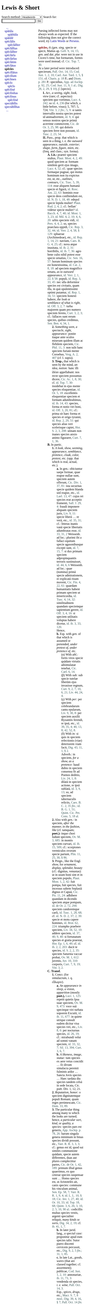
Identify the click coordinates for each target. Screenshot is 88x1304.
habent (76, 589)
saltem (67, 888)
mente (75, 351)
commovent (61, 123)
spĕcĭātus (10, 65)
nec (59, 282)
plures (55, 1161)
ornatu (51, 271)
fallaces (57, 316)
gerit (61, 165)
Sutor (76, 1240)
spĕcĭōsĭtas (11, 93)
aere (62, 1061)
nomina (62, 572)
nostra (59, 113)
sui (81, 1147)
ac (66, 161)
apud (73, 1236)
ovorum (71, 850)
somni (64, 1040)
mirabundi (67, 1037)
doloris (68, 127)
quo (56, 99)
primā (73, 120)
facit (64, 747)
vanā (59, 527)
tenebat (65, 668)
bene (50, 254)
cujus (76, 496)
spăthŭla (13, 34)
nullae (69, 475)
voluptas (62, 620)
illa (49, 289)
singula (74, 1133)
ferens (62, 313)
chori (72, 833)
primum (63, 1168)
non (62, 130)
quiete (78, 1016)
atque (73, 244)
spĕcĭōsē (10, 89)
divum (68, 1064)
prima (55, 413)
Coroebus (58, 354)
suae (59, 1002)
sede (62, 1085)
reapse (60, 475)
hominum (53, 175)
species (68, 113)
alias (64, 424)
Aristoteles (66, 1181)
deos (58, 196)
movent (61, 582)
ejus (66, 165)
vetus (69, 1061)
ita (66, 175)
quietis (69, 999)
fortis (64, 658)
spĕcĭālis (10, 41)
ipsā (66, 723)
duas (69, 1157)
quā (58, 289)
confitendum (70, 196)
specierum (44, 71)
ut (53, 178)
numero (76, 309)
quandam (62, 606)
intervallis (49, 113)
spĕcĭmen (10, 79)
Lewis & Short (21, 7)
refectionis (67, 740)
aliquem (64, 185)
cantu (64, 709)
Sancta (61, 1075)
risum (75, 578)
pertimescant (67, 1102)
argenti (56, 1216)
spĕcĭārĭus (11, 58)
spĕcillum (10, 75)
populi (63, 278)
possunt (70, 130)
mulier (68, 203)
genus (60, 1147)
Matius (51, 51)
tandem (70, 1082)
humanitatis (64, 589)
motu (67, 919)
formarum (67, 57)
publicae (62, 1271)
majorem (52, 309)
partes (55, 1164)
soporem (62, 1013)
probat (56, 957)
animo (56, 437)
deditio (75, 775)
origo (68, 417)
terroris (61, 561)
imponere (73, 506)
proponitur (63, 1236)
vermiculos (59, 850)
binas (80, 1137)
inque (64, 833)
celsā (79, 1082)
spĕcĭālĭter (14, 44)
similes (56, 1150)
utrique (61, 1020)
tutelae (74, 678)
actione (65, 785)
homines (57, 923)
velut (78, 1037)
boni (78, 406)
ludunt (56, 836)
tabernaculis (68, 799)
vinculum (62, 1188)
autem (71, 479)
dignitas (63, 871)
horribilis (53, 251)
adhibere (71, 895)
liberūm (66, 682)
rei (81, 496)
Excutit (72, 1013)
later (47, 68)
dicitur (69, 1023)
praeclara (53, 227)
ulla (64, 282)
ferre (56, 130)
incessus (57, 888)
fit (74, 771)
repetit (60, 999)
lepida (59, 203)
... (7, 27)
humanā (75, 185)
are (66, 1116)
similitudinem (65, 602)
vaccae (78, 953)
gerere (74, 609)
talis (68, 1240)
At (39, 68)
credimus (72, 320)
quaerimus (58, 1171)
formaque (53, 172)
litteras (65, 523)
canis (55, 1185)
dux (69, 551)
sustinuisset (73, 561)
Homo (65, 1178)
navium (64, 240)
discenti (69, 1243)
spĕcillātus (11, 72)
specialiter (67, 1216)
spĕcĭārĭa (10, 55)
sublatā (65, 788)
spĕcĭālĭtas (11, 48)
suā (75, 1006)
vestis (74, 1212)
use (78, 54)
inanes (56, 434)
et (57, 189)
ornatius (61, 258)
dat (51, 54)
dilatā (64, 781)
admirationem (73, 575)
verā (59, 520)
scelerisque (59, 427)
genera (56, 1137)
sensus (47, 120)
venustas (74, 871)
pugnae (64, 172)
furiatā (67, 351)
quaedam (71, 585)
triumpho (63, 926)
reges (55, 1102)
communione (69, 1150)
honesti (72, 295)
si (73, 110)
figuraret (65, 437)
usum (61, 874)
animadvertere (55, 117)
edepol (75, 199)
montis (68, 840)
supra (68, 357)
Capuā (68, 892)
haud (76, 764)
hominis (68, 192)
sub (74, 675)
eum (79, 1236)
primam (77, 551)
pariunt (64, 854)
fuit (73, 881)
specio (66, 88)
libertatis (77, 527)
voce (69, 1006)
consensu (67, 771)
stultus (51, 158)
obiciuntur (76, 468)
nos (77, 372)
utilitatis (72, 616)
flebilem (57, 344)
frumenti (62, 503)
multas (56, 1212)
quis (63, 737)
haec (66, 413)
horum (56, 261)
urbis (55, 220)
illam (76, 340)
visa (76, 1023)
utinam (72, 430)
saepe (60, 472)
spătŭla (9, 31)
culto (57, 254)
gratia (68, 940)
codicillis (76, 1209)
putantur (61, 292)
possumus (76, 375)
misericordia (64, 596)
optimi (51, 292)
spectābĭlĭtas (12, 106)
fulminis (62, 1071)
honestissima (60, 264)
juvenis (56, 960)
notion (63, 368)
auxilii (76, 716)
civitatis (66, 285)
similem (52, 165)
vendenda (62, 1281)
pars (74, 1126)
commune (76, 1185)
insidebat (57, 386)
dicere (55, 379)
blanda (79, 489)
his (54, 1188)
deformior (73, 282)
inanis (74, 523)
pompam (75, 902)
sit (61, 413)
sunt (65, 316)
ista (68, 485)
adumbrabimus (72, 399)
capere (74, 919)
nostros (56, 120)
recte (55, 375)
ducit (71, 947)
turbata (78, 1009)
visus (62, 106)
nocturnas (73, 1030)
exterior (74, 144)
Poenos (65, 775)
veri (70, 424)
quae (70, 168)
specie (69, 47)
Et (61, 1064)
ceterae (56, 1174)
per (74, 699)
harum (65, 1133)
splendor (67, 867)
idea (54, 368)
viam (78, 744)
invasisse (66, 685)
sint (74, 874)
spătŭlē (9, 38)
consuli (70, 1020)
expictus (74, 175)
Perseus (74, 41)
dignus (56, 892)
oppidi (63, 227)
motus (78, 172)
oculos (70, 337)
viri (72, 406)
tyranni (76, 417)
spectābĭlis (11, 103)
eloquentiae (69, 389)
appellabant (66, 372)
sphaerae (59, 234)
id (44, 117)
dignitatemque (71, 1095)
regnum (77, 685)
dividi (65, 1140)
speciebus (56, 82)
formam (73, 161)
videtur (51, 209)
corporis (57, 964)
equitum (70, 541)
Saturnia (68, 953)
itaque (55, 337)
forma (73, 151)
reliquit (56, 1219)
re (78, 516)
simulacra (62, 1068)
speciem (48, 99)
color (75, 455)
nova (67, 244)
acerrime (48, 123)
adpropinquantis (66, 558)
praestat (77, 940)
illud (71, 1168)
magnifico (76, 268)
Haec (63, 1078)
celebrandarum (70, 706)
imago (74, 165)
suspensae (77, 1174)
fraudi (63, 506)
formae (68, 472)
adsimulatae (68, 664)
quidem (68, 340)
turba (69, 306)
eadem (61, 1023)
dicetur (61, 623)
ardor (71, 1071)
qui (77, 117)
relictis (65, 802)
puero (60, 1243)
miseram (57, 340)
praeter (62, 154)
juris (59, 513)
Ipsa (76, 999)
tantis (78, 110)
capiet (70, 427)
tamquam (68, 830)
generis (56, 1130)
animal (73, 1188)
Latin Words (57, 41)
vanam (72, 1040)
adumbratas (64, 530)
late (65, 1257)
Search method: (11, 17)
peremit (74, 1068)
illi (76, 368)
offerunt (61, 482)
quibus (62, 320)
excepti (61, 547)
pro (69, 309)
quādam (66, 661)
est (49, 178)
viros (71, 658)
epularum (74, 709)
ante (62, 337)
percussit (74, 1247)
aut (75, 1157)
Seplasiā (77, 888)
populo (67, 878)
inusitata (52, 247)
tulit (74, 347)
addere (56, 933)
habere (51, 299)
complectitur (68, 1161)
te (76, 947)
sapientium (63, 609)
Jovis (69, 1075)
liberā (68, 516)
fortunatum (74, 936)
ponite (72, 333)
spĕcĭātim (10, 62)
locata (69, 1085)
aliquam (62, 510)
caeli (55, 912)
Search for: (50, 17)
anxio (73, 434)
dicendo (72, 898)
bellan (72, 206)
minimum (67, 1137)
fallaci (60, 541)
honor (73, 1092)
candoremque (71, 909)
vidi (72, 220)
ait (75, 1181)
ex (58, 1061)
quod (50, 161)
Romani (65, 1099)
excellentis (70, 393)
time (52, 57)
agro (78, 251)
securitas (76, 485)
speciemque (76, 606)
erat (68, 499)
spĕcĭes (9, 69)
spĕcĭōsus (10, 96)
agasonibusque (74, 544)
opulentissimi (69, 289)
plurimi (70, 537)
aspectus (65, 96)
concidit (78, 1061)
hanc (80, 347)
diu (78, 1078)
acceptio (77, 499)
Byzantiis (67, 719)
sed (59, 492)
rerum (71, 316)
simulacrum (59, 978)
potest (77, 113)
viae (78, 740)
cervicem (62, 1247)
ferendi (77, 719)
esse (56, 185)
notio (66, 406)
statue (60, 1057)
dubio (64, 768)
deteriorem (67, 744)
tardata (72, 1078)
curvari (67, 843)
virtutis (76, 661)
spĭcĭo (11, 86)
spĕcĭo (8, 82)
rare (52, 96)
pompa (56, 885)
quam (76, 285)
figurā (62, 189)
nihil (63, 254)
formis (79, 57)
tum (68, 1057)
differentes (58, 1157)
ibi (77, 537)
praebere (75, 926)
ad (56, 268)
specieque (63, 1009)
